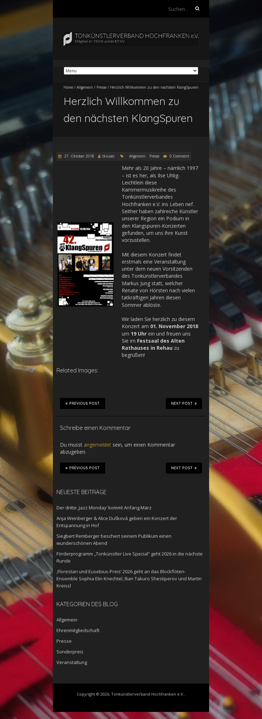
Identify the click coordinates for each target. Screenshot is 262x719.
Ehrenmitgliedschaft (77, 630)
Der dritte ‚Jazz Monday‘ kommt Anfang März (104, 507)
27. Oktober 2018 (78, 156)
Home (68, 87)
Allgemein (85, 87)
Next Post (184, 403)
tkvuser (108, 156)
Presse (102, 87)
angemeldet (97, 444)
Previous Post (82, 403)
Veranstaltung (71, 662)
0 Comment (179, 156)
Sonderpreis (69, 651)
